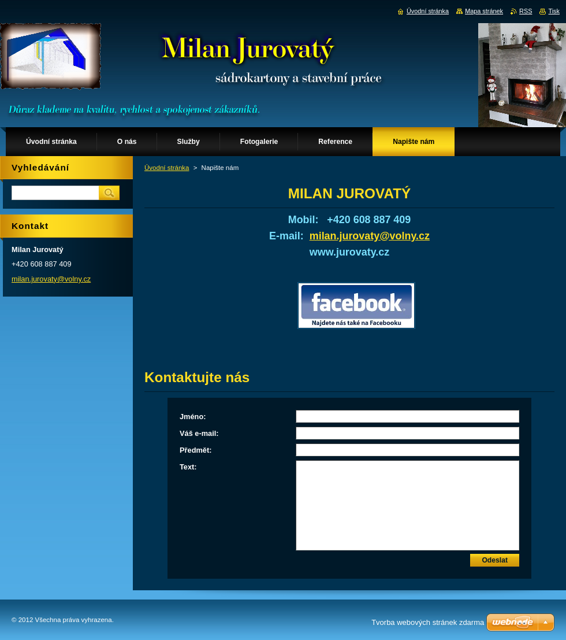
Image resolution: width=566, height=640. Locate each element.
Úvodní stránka (166, 167)
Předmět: (195, 450)
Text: (188, 467)
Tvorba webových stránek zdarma (427, 622)
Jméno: (193, 416)
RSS (525, 11)
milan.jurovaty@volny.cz (370, 236)
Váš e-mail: (199, 433)
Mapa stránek (484, 11)
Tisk (554, 11)
